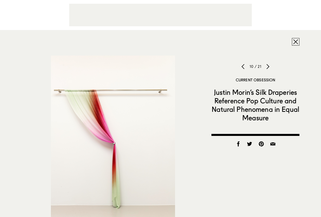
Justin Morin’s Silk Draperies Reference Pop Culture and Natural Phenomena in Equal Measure (255, 105)
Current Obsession (255, 80)
